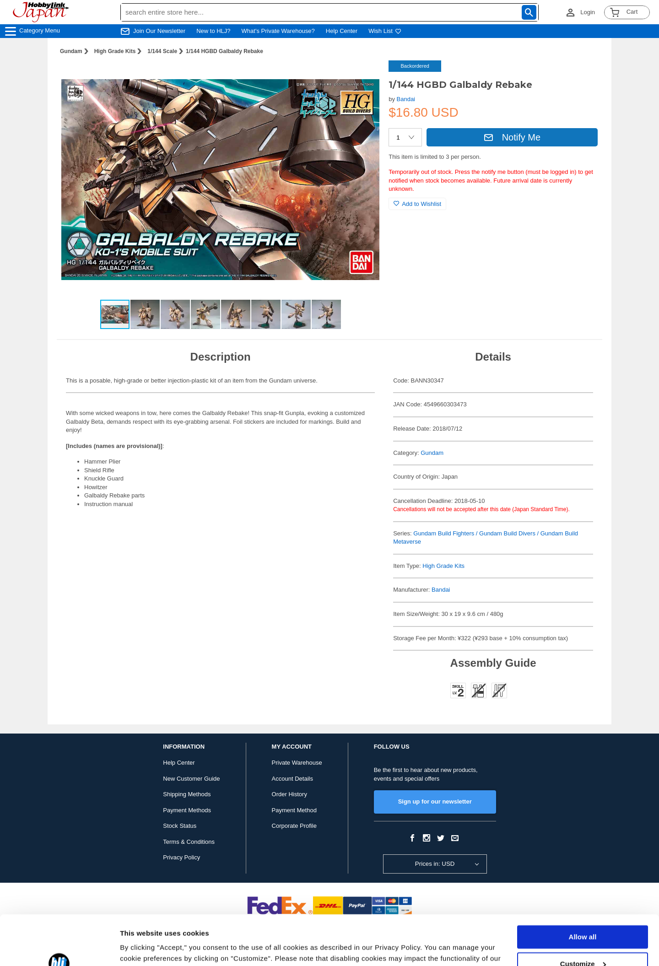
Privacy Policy (181, 857)
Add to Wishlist (417, 203)
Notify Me (512, 137)
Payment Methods (187, 810)
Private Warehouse (297, 762)
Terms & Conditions (189, 841)
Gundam (71, 51)
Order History (289, 794)
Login (587, 12)
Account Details (292, 778)
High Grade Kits (115, 51)
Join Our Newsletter (159, 30)
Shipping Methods (187, 794)
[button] (363, 77)
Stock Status (179, 825)
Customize (583, 917)
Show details (141, 948)
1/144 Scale (162, 51)
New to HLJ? (213, 30)
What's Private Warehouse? (278, 30)
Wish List (384, 30)
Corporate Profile (294, 825)
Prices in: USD (435, 863)
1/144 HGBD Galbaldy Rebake (224, 51)
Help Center (341, 30)
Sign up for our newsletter (435, 801)
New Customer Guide (191, 778)
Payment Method (294, 810)
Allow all (583, 890)
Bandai (406, 99)
